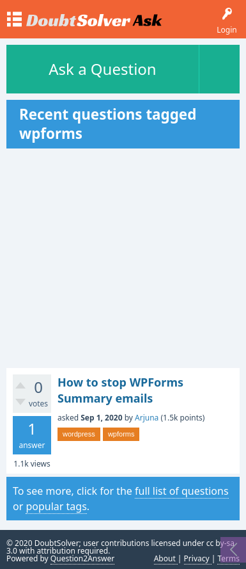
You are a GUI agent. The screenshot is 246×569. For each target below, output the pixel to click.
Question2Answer (82, 558)
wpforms (121, 434)
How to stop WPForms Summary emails (120, 389)
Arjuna (146, 417)
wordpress (79, 434)
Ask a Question (102, 68)
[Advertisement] (123, 258)
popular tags (56, 506)
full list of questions (182, 491)
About (166, 558)
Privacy (197, 558)
